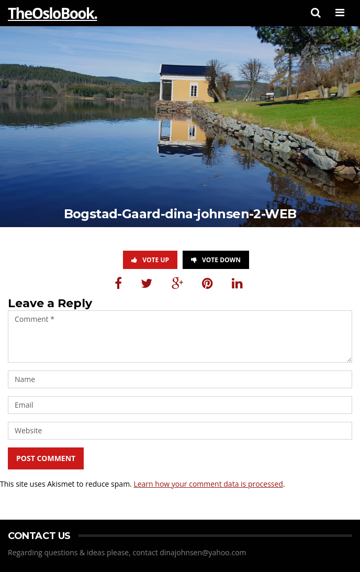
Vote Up (150, 259)
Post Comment (45, 458)
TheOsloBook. (52, 13)
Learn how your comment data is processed (208, 484)
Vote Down (216, 259)
